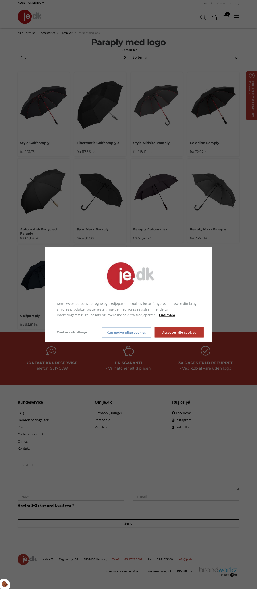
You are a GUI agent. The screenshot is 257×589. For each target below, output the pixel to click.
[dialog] (128, 294)
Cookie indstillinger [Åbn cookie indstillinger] (72, 332)
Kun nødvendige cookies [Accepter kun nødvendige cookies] (126, 332)
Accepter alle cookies (179, 332)
